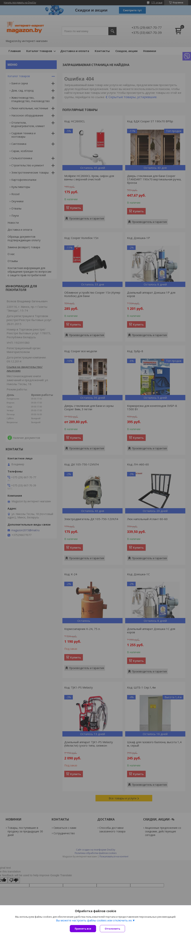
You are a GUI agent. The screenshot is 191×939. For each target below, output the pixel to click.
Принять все (83, 928)
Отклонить (112, 928)
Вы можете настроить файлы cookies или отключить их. (94, 920)
